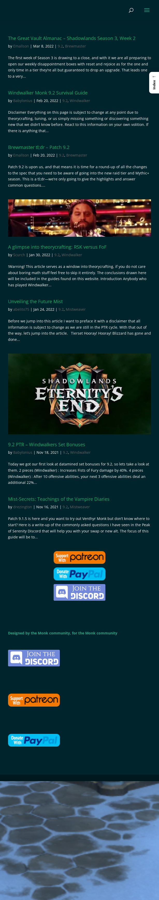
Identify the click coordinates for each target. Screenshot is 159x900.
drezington (22, 506)
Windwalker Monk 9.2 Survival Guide (48, 93)
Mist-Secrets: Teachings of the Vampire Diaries (59, 499)
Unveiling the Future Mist (35, 301)
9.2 (60, 46)
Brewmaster (75, 46)
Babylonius (22, 100)
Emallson (21, 46)
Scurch (19, 254)
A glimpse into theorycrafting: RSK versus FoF (57, 247)
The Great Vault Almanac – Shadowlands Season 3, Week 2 (71, 38)
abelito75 (21, 309)
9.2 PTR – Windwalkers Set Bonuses (46, 444)
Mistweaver (76, 309)
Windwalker (80, 100)
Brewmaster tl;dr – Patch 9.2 (38, 147)
